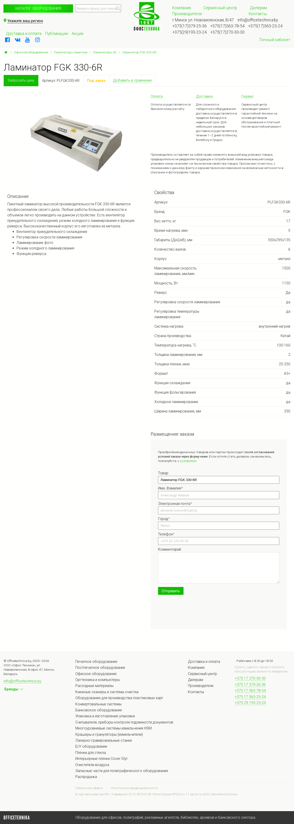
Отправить (171, 591)
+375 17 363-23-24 (250, 697)
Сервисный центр (220, 8)
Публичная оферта (89, 788)
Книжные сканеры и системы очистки (107, 692)
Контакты (258, 13)
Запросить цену (21, 80)
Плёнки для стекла (90, 752)
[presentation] (193, 613)
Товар (163, 473)
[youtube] (27, 40)
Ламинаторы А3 (104, 52)
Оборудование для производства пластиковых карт (119, 698)
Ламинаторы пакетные (70, 52)
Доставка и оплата (23, 33)
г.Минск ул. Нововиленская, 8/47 (203, 20)
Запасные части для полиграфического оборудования (121, 771)
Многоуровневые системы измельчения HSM (113, 728)
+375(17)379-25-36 (189, 26)
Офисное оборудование (31, 52)
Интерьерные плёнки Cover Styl (101, 758)
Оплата (157, 96)
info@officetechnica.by (257, 20)
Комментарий (169, 549)
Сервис (247, 96)
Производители (187, 13)
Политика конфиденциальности (134, 788)
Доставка (204, 96)
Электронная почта (175, 503)
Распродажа (86, 777)
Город (164, 519)
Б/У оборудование (91, 746)
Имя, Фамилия (170, 488)
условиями (188, 461)
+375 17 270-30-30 (250, 678)
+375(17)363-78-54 (227, 26)
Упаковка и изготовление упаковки (105, 716)
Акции (77, 33)
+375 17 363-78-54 (250, 690)
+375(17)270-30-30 (227, 32)
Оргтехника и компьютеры (97, 680)
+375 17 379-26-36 (250, 684)
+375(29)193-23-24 (189, 32)
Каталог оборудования (38, 8)
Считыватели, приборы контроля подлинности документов (124, 722)
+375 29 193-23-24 (250, 703)
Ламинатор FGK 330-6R (139, 52)
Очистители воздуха (92, 765)
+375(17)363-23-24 (265, 26)
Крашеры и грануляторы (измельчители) (109, 734)
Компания (181, 8)
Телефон (166, 534)
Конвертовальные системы (98, 704)
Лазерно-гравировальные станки (103, 740)
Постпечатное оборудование (100, 667)
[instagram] (38, 40)
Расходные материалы (94, 686)
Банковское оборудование (98, 710)
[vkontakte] (18, 40)
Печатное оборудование (96, 661)
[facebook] (7, 40)
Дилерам (258, 8)
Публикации (56, 33)
